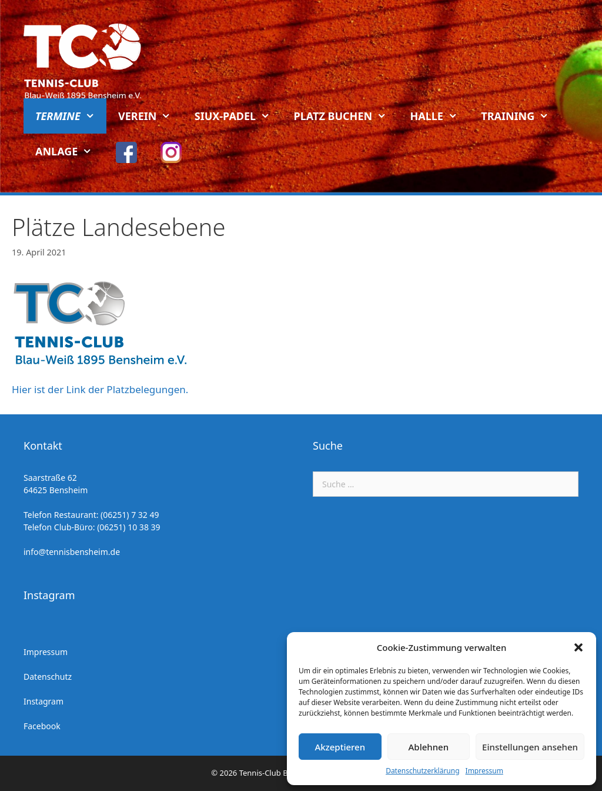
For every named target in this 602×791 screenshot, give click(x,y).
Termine (70, 116)
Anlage (69, 151)
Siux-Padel (238, 116)
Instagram (43, 701)
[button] (578, 647)
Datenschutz (48, 676)
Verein (150, 116)
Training (520, 116)
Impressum (484, 771)
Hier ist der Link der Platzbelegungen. (100, 389)
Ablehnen (429, 747)
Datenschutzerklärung (422, 771)
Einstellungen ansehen (530, 747)
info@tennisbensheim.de (72, 551)
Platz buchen (346, 116)
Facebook (42, 726)
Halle (440, 116)
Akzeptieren (340, 747)
